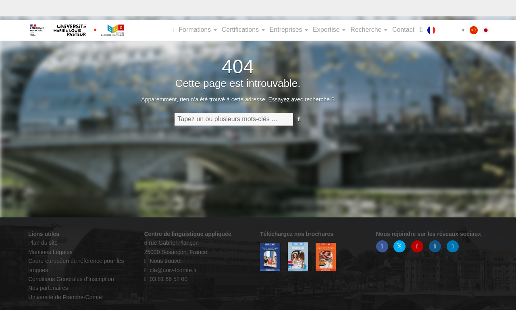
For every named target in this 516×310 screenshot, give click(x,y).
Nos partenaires (48, 288)
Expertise (329, 29)
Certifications (243, 29)
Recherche (368, 29)
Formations (197, 29)
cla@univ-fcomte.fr (170, 270)
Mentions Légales (50, 252)
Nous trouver (163, 261)
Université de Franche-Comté (65, 297)
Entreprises (289, 29)
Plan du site (43, 243)
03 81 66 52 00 (165, 279)
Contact (403, 29)
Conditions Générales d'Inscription (71, 279)
